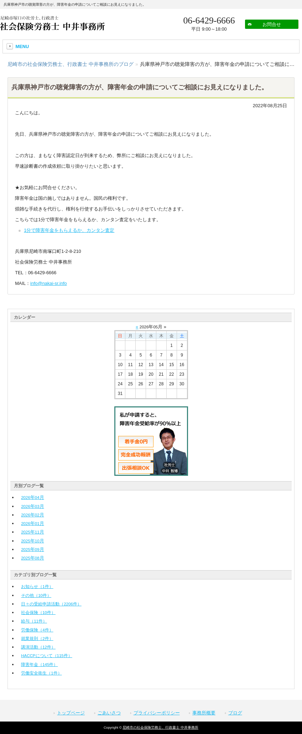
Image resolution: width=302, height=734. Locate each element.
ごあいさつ (109, 712)
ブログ (235, 712)
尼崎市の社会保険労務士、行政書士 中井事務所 (160, 727)
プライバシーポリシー (157, 712)
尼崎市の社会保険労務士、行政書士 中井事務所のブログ (70, 64)
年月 (32, 497)
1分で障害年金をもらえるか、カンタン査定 (69, 230)
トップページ (71, 712)
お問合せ (271, 24)
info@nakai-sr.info (48, 283)
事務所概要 (203, 712)
